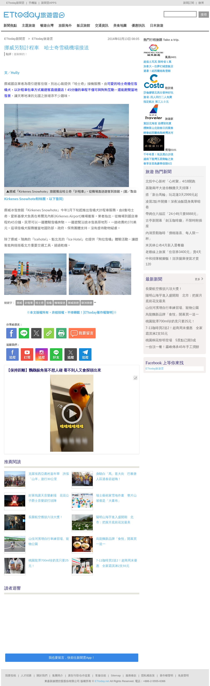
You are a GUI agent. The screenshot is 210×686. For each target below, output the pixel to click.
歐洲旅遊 (87, 303)
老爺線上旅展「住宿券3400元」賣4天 (173, 252)
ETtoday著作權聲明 (98, 312)
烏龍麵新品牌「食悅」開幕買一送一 (172, 314)
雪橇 (49, 303)
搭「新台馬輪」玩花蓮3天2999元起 (172, 194)
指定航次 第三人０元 (156, 101)
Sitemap (116, 675)
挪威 (19, 303)
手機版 (33, 2)
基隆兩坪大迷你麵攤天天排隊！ (169, 188)
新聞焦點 (10, 25)
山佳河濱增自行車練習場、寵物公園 (172, 307)
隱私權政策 (148, 675)
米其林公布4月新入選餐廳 (165, 245)
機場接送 (59, 303)
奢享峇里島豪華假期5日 (157, 163)
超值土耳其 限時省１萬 (157, 61)
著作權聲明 (166, 675)
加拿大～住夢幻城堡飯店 (158, 66)
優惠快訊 (138, 25)
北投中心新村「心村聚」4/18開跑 (170, 181)
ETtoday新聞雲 (15, 2)
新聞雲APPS (49, 2)
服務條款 (131, 675)
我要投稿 (10, 675)
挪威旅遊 (73, 303)
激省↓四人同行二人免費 (157, 97)
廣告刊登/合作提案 (79, 675)
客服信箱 (100, 675)
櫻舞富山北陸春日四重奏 (158, 128)
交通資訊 (101, 25)
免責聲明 (183, 675)
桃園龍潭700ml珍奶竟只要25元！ (170, 321)
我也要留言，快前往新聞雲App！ (72, 657)
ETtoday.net (102, 681)
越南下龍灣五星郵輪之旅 (158, 159)
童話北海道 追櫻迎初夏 (157, 123)
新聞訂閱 (188, 2)
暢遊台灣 (46, 25)
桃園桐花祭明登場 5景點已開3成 (171, 340)
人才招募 (26, 675)
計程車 (29, 303)
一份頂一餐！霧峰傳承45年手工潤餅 (172, 347)
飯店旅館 (83, 25)
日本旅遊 (156, 25)
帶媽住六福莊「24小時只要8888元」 (173, 214)
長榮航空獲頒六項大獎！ (45, 517)
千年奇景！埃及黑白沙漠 (158, 154)
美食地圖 (120, 25)
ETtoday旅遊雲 (155, 368)
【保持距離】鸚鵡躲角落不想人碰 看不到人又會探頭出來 (53, 370)
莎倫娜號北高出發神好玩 (158, 92)
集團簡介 (57, 675)
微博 (201, 2)
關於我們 (42, 675)
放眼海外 (65, 25)
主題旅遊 (28, 25)
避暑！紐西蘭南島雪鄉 (156, 70)
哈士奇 (40, 303)
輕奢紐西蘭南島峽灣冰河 (158, 132)
